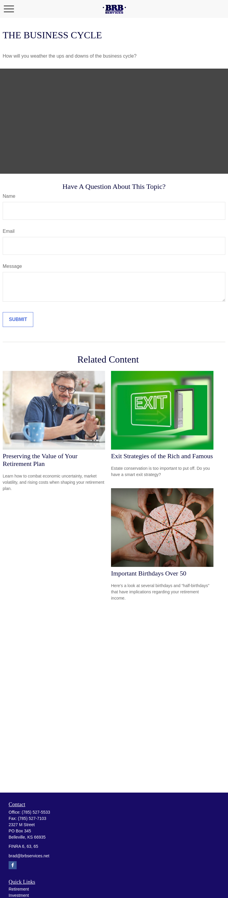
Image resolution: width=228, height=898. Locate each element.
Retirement (19, 889)
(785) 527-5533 (36, 812)
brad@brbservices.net (29, 855)
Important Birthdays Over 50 (148, 573)
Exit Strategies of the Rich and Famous (162, 456)
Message (12, 266)
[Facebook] (13, 865)
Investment (19, 895)
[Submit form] (18, 319)
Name (9, 196)
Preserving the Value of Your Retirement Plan (40, 459)
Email (9, 231)
